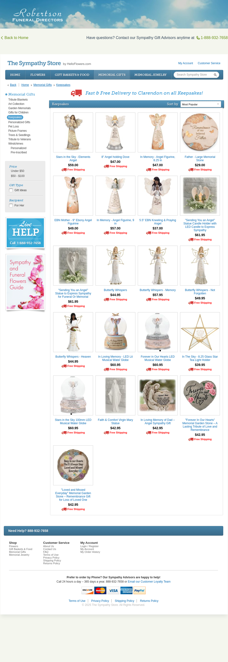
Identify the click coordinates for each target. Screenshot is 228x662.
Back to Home (14, 38)
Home (15, 75)
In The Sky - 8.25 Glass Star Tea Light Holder (200, 358)
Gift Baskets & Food (72, 75)
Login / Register (89, 546)
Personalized (18, 148)
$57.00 (115, 228)
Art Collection (16, 104)
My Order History (90, 551)
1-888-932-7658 (212, 38)
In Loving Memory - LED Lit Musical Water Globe (115, 358)
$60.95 (115, 365)
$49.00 (73, 228)
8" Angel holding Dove (115, 157)
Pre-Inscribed (19, 152)
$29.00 (200, 165)
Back (13, 85)
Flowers (37, 75)
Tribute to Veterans (19, 139)
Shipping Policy (52, 560)
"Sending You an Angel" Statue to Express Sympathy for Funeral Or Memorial (73, 293)
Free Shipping (76, 169)
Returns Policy (51, 563)
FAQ (45, 551)
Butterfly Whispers (115, 290)
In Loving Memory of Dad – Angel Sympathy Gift (158, 421)
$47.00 (115, 162)
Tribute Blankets (18, 99)
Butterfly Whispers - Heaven (73, 356)
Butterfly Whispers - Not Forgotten (200, 291)
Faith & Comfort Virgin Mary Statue (115, 421)
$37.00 (158, 228)
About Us (48, 546)
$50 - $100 (17, 176)
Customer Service (209, 63)
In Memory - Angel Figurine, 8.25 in (157, 158)
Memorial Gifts (112, 75)
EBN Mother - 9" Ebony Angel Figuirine (73, 222)
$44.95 (115, 295)
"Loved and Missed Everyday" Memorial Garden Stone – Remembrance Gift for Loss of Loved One (73, 494)
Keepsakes (15, 117)
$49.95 (200, 298)
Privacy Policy (51, 557)
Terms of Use (51, 554)
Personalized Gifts (19, 122)
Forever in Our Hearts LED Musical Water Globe (158, 358)
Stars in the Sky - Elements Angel (73, 158)
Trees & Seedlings (19, 135)
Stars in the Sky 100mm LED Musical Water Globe (73, 421)
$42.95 (115, 428)
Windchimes (15, 143)
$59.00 (73, 165)
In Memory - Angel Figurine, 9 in (115, 222)
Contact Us (49, 549)
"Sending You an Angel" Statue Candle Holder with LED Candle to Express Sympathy (199, 225)
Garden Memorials (19, 108)
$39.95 (200, 365)
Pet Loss (13, 126)
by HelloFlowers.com (49, 63)
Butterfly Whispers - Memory (158, 290)
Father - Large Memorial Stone (200, 158)
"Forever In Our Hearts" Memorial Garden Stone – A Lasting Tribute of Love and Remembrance (200, 425)
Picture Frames (17, 130)
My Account (185, 63)
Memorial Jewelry (150, 75)
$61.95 (200, 235)
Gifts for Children (18, 112)
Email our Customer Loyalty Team (149, 581)
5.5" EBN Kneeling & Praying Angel (157, 222)
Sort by (172, 104)
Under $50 (17, 171)
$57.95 (158, 295)
